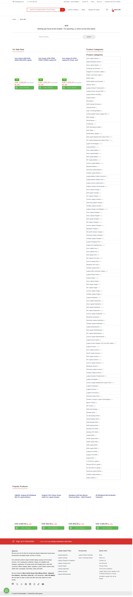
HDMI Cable (90, 78)
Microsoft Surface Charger (94, 232)
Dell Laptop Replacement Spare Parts (98, 137)
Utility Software (91, 478)
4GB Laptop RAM (92, 445)
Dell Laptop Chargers (93, 219)
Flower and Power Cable (94, 75)
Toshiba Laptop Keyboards (95, 323)
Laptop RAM (90, 435)
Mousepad (90, 101)
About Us (99, 1)
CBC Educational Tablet (94, 127)
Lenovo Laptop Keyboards (94, 313)
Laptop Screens (91, 346)
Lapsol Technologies (93, 143)
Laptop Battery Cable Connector (96, 176)
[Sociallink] (13, 584)
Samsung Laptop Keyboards (95, 320)
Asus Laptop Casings (93, 189)
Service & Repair (73, 9)
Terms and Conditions (105, 568)
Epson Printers (91, 402)
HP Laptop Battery (92, 160)
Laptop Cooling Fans (64, 563)
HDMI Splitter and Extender (95, 81)
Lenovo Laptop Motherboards (95, 336)
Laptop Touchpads (92, 379)
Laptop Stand (91, 97)
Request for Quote (94, 9)
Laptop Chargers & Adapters (66, 560)
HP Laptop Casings (92, 196)
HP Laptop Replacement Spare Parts (98, 140)
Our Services (103, 563)
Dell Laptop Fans (92, 255)
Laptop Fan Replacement (94, 245)
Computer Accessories (93, 68)
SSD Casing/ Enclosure (94, 104)
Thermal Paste (91, 107)
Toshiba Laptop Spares (93, 474)
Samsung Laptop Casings (94, 202)
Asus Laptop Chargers (93, 215)
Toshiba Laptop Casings (94, 206)
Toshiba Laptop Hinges (93, 294)
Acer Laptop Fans (92, 248)
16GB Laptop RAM (92, 438)
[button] (6, 590)
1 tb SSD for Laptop (92, 461)
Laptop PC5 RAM (92, 454)
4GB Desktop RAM (92, 422)
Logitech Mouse (91, 389)
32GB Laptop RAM (92, 441)
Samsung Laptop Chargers (95, 235)
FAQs (92, 1)
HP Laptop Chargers (93, 222)
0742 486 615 (32, 2)
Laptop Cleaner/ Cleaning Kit (95, 88)
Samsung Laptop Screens (94, 369)
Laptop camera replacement (95, 183)
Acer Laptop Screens (93, 350)
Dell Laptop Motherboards (94, 330)
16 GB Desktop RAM (93, 415)
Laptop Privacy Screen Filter (95, 91)
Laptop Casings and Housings (96, 186)
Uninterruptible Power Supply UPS (97, 114)
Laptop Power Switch (93, 340)
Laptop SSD (90, 458)
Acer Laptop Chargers (93, 212)
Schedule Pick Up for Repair (113, 1)
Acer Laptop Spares (92, 58)
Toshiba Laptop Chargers (94, 238)
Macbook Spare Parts (93, 396)
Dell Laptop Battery (92, 156)
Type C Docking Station (94, 110)
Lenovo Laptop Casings (94, 199)
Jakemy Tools (91, 84)
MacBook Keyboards (93, 317)
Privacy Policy (103, 566)
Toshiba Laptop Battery (93, 173)
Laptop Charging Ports (93, 242)
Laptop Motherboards (93, 327)
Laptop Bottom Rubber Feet (95, 179)
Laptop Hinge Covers (93, 274)
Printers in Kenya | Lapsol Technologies (98, 399)
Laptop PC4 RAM (92, 451)
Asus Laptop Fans (92, 251)
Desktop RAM (91, 412)
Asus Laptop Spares (93, 65)
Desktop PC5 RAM (92, 432)
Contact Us (85, 1)
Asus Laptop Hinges (93, 281)
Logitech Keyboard (92, 386)
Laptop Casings (62, 558)
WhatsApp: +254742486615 (71, 1)
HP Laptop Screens (92, 359)
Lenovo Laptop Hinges (93, 291)
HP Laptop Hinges (92, 287)
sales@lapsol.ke (18, 2)
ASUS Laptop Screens (93, 353)
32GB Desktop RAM (93, 419)
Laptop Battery (91, 147)
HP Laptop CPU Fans (93, 258)
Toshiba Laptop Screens (94, 372)
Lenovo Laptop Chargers (94, 225)
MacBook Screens (92, 366)
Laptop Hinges (91, 278)
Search (89, 37)
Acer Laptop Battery (92, 150)
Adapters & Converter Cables (95, 71)
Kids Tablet (90, 130)
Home (14, 19)
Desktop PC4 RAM (92, 428)
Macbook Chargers (92, 228)
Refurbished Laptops (93, 133)
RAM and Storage (92, 409)
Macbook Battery (92, 166)
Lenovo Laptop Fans (93, 261)
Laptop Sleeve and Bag (94, 94)
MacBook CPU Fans (93, 264)
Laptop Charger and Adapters (95, 209)
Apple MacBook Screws (94, 61)
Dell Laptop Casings (93, 193)
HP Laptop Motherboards (94, 333)
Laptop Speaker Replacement (95, 376)
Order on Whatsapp (24, 87)
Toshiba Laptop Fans (93, 268)
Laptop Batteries (63, 555)
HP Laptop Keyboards (93, 310)
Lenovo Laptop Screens (94, 363)
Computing (90, 124)
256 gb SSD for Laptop (93, 464)
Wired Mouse (90, 120)
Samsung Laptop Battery (94, 169)
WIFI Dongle (90, 117)
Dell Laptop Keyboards (93, 307)
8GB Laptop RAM (92, 448)
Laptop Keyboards (92, 297)
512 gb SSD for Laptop (93, 468)
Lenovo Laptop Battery (93, 163)
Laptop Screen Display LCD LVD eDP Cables (100, 343)
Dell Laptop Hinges (92, 284)
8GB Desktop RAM (92, 425)
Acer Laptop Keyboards (94, 301)
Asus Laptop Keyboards (94, 304)
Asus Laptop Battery (93, 153)
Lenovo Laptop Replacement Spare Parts (99, 382)
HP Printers (90, 406)
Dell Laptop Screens (93, 356)
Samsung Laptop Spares (94, 471)
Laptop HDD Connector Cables (96, 271)
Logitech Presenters (93, 392)
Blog (83, 9)
